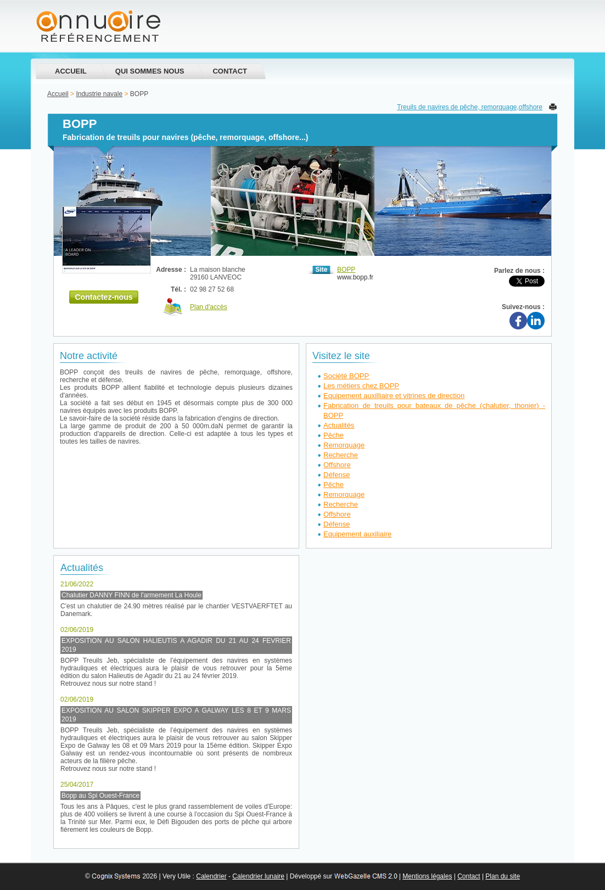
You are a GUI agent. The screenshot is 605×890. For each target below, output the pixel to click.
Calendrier (211, 876)
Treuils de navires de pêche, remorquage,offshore (469, 107)
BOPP (346, 269)
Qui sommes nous (149, 71)
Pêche (333, 435)
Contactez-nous (104, 297)
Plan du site (502, 876)
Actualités (338, 425)
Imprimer (553, 106)
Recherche (340, 455)
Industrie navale (99, 94)
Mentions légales (427, 876)
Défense (336, 475)
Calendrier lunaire (258, 876)
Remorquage (344, 445)
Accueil (71, 71)
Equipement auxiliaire (357, 534)
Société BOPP (346, 376)
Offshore (337, 465)
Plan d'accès (208, 307)
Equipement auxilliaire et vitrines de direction (393, 395)
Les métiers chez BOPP (361, 386)
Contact (229, 71)
